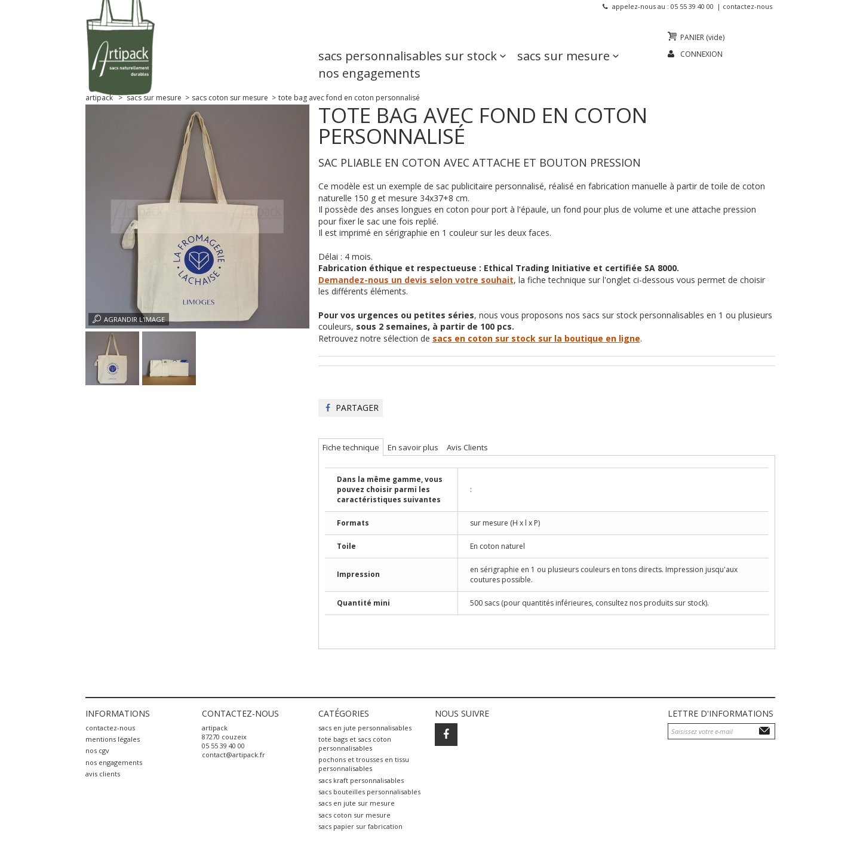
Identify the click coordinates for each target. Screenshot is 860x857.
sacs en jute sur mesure (356, 802)
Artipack (99, 98)
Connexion (701, 54)
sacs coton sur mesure (354, 814)
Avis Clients (102, 773)
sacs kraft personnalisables (361, 780)
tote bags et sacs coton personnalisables (354, 743)
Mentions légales (112, 739)
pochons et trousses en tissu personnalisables (363, 764)
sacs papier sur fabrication (360, 826)
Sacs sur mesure (563, 39)
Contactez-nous (747, 6)
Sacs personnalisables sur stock (407, 39)
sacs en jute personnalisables (364, 727)
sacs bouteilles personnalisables (369, 791)
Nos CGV (97, 750)
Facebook (446, 734)
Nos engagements (369, 56)
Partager (352, 407)
